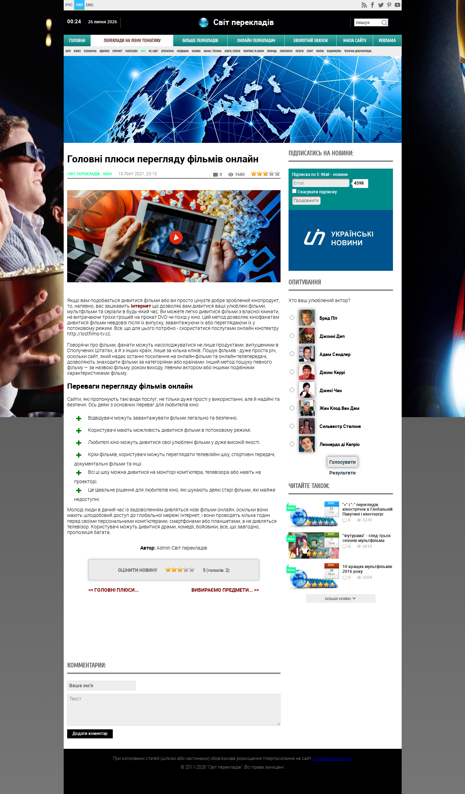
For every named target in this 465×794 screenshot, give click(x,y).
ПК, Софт (153, 51)
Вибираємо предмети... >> (225, 590)
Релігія (299, 51)
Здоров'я (104, 51)
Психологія (286, 51)
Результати (342, 472)
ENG (90, 4)
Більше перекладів (200, 40)
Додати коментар (90, 733)
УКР (79, 4)
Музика (196, 51)
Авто (68, 51)
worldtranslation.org (331, 758)
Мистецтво (131, 51)
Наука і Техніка (212, 51)
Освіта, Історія (232, 51)
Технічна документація (357, 51)
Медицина (183, 51)
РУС (68, 4)
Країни (320, 51)
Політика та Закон (253, 51)
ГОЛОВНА (77, 40)
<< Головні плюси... (113, 589)
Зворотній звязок (310, 40)
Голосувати (342, 462)
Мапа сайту (354, 40)
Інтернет (117, 51)
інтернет (141, 305)
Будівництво (334, 51)
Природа (272, 51)
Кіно (143, 51)
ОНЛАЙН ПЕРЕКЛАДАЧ (256, 40)
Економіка (90, 51)
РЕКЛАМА (387, 40)
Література (167, 51)
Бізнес (77, 51)
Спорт (310, 51)
